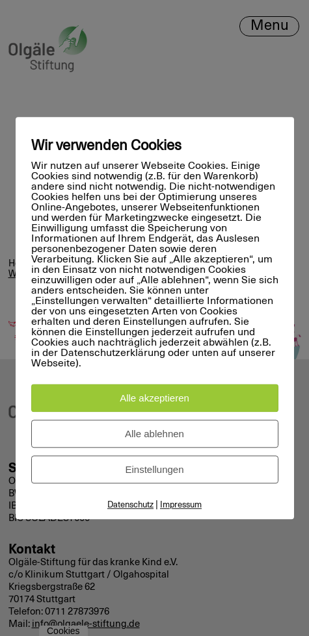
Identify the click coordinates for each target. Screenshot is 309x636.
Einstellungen (154, 469)
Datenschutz (130, 505)
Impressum (181, 505)
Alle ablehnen (154, 433)
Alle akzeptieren (154, 397)
